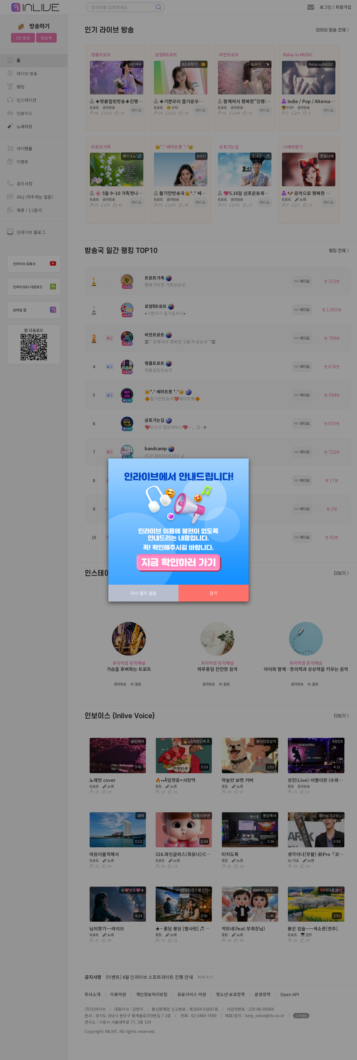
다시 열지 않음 (144, 593)
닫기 (214, 593)
